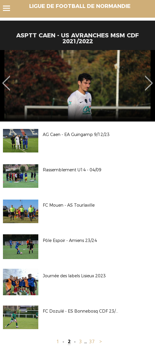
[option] (77, 85)
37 (92, 341)
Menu (9, 8)
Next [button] (149, 79)
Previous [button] (6, 79)
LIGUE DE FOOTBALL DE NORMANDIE (80, 6)
